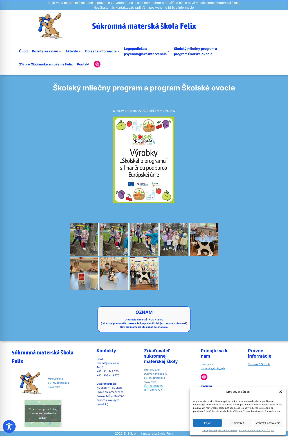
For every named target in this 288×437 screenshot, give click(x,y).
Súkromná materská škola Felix (144, 26)
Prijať (207, 422)
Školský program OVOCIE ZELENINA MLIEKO (144, 111)
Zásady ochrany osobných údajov (219, 430)
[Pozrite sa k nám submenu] (60, 51)
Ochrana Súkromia (259, 364)
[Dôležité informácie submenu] (119, 51)
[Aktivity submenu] (80, 51)
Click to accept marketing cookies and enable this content (42, 413)
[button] (280, 392)
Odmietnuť (237, 422)
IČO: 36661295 (153, 386)
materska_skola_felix (213, 368)
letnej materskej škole (223, 3)
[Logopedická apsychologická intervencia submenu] (168, 51)
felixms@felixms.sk (108, 363)
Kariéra (206, 386)
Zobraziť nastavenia (268, 422)
